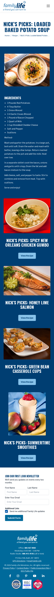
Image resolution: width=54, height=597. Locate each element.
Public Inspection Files (40, 568)
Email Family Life (34, 560)
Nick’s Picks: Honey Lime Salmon (27, 305)
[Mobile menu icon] (48, 6)
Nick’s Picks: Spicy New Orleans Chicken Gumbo (27, 242)
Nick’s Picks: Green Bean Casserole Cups (27, 369)
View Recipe (27, 255)
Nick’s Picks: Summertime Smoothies (27, 445)
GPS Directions (19, 560)
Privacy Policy (9, 568)
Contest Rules (23, 568)
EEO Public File (27, 571)
